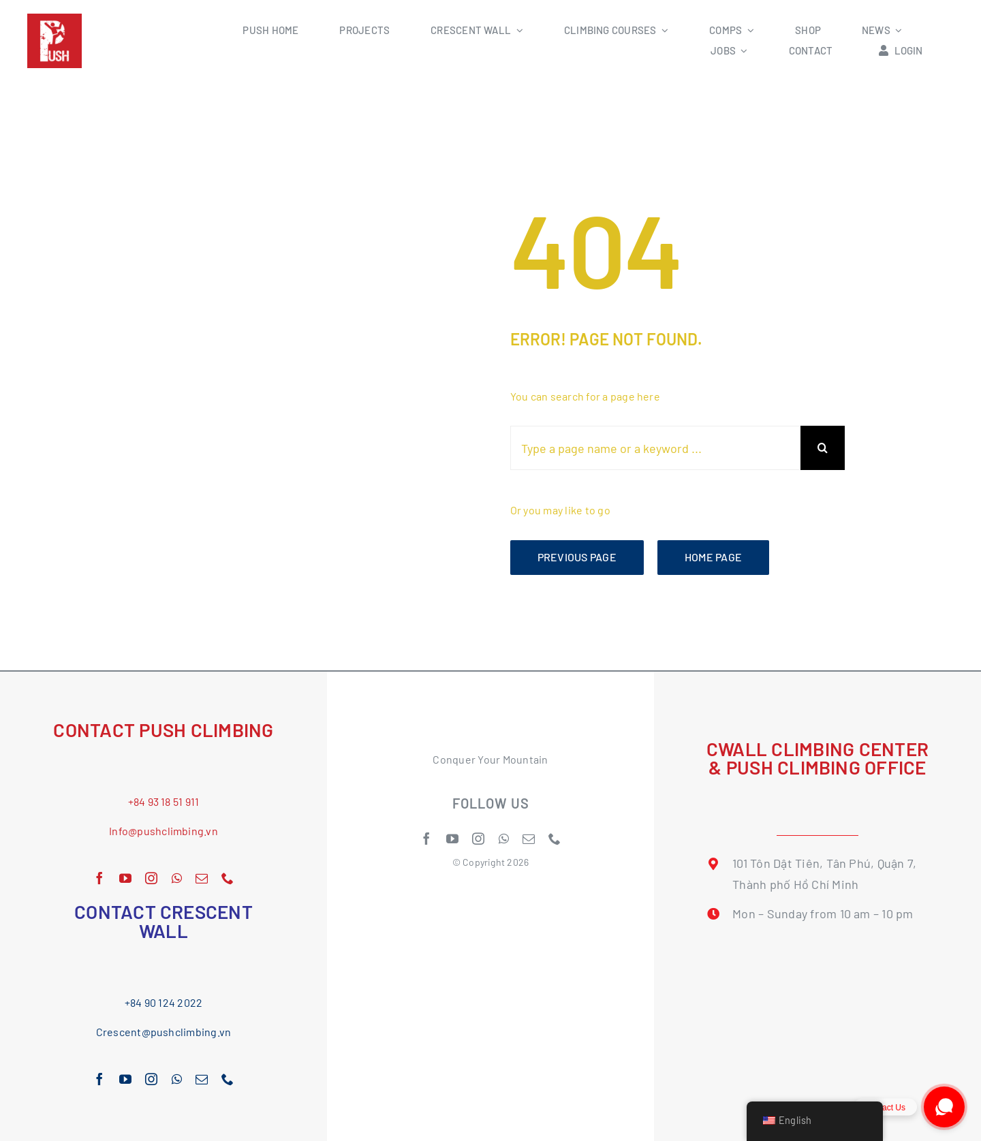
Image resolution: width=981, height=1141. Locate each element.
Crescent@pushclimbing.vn (164, 1031)
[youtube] (125, 878)
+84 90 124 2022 (164, 1002)
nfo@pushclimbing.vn (165, 830)
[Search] (822, 448)
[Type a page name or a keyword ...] (655, 448)
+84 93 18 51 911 (164, 801)
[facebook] (99, 878)
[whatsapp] (177, 878)
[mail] (202, 878)
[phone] (227, 878)
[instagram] (151, 878)
